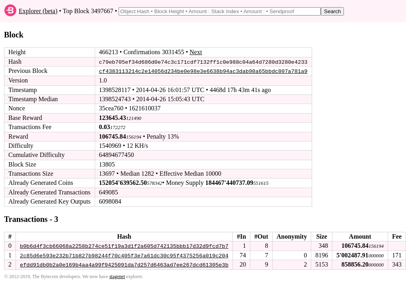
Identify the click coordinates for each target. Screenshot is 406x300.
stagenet (117, 276)
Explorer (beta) (38, 11)
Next (195, 52)
